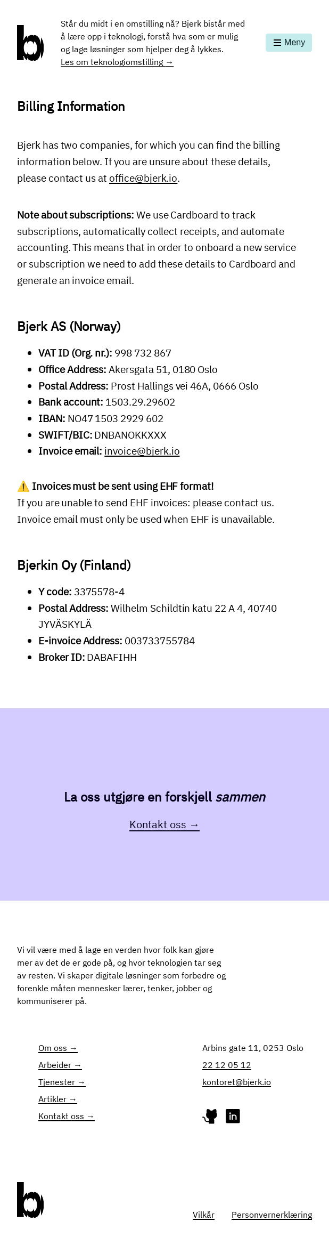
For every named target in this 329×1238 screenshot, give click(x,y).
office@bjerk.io (143, 177)
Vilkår (204, 1214)
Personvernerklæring (272, 1214)
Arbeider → (60, 1064)
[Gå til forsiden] (30, 43)
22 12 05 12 (226, 1064)
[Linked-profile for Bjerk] (233, 1118)
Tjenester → (62, 1082)
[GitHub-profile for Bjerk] (211, 1118)
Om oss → (58, 1047)
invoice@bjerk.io (141, 450)
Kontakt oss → (164, 824)
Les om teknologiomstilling (117, 61)
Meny (289, 42)
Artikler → (57, 1099)
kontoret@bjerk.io (236, 1082)
